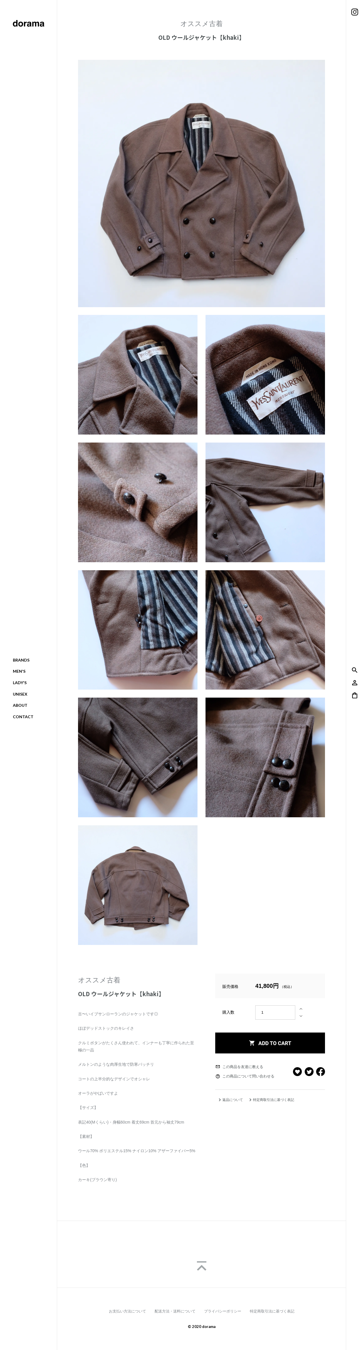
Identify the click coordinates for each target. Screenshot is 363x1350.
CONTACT (23, 716)
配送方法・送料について (175, 1311)
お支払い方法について (127, 1311)
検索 (354, 670)
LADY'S (20, 682)
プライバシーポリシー (222, 1311)
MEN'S (19, 671)
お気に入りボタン (297, 1071)
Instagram (354, 12)
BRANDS (21, 660)
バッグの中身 (354, 695)
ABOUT (20, 705)
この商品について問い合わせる (248, 1076)
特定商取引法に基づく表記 (273, 1100)
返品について (232, 1100)
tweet (309, 1071)
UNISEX (20, 694)
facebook (320, 1071)
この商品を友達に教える (242, 1067)
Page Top (201, 1265)
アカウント (354, 682)
